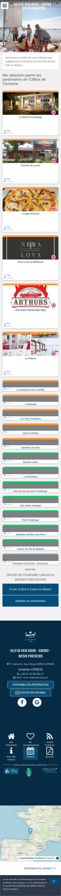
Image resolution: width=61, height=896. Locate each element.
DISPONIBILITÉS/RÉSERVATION (30, 684)
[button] (30, 113)
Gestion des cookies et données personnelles (21, 892)
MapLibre (51, 858)
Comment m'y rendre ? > (40, 868)
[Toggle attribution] (57, 858)
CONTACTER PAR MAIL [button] (30, 692)
